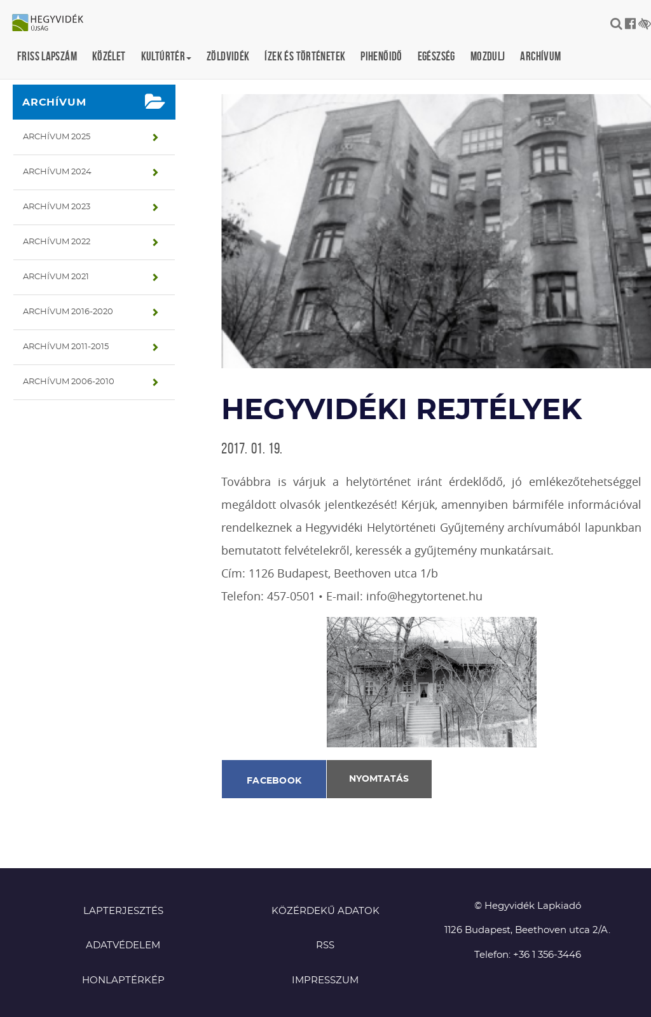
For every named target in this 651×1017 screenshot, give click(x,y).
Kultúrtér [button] (166, 56)
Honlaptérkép (123, 980)
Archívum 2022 (56, 242)
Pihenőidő (381, 56)
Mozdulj (487, 56)
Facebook (274, 781)
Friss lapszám (47, 56)
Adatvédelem (123, 945)
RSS (325, 945)
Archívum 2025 (56, 137)
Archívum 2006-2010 (68, 382)
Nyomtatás (379, 779)
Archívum (540, 56)
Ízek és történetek (304, 56)
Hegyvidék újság (54, 23)
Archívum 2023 (56, 207)
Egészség (436, 56)
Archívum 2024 (57, 172)
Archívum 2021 (56, 277)
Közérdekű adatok (325, 911)
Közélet (109, 56)
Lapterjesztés (123, 911)
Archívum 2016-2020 (68, 312)
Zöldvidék (228, 56)
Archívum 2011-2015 (66, 347)
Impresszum (325, 980)
